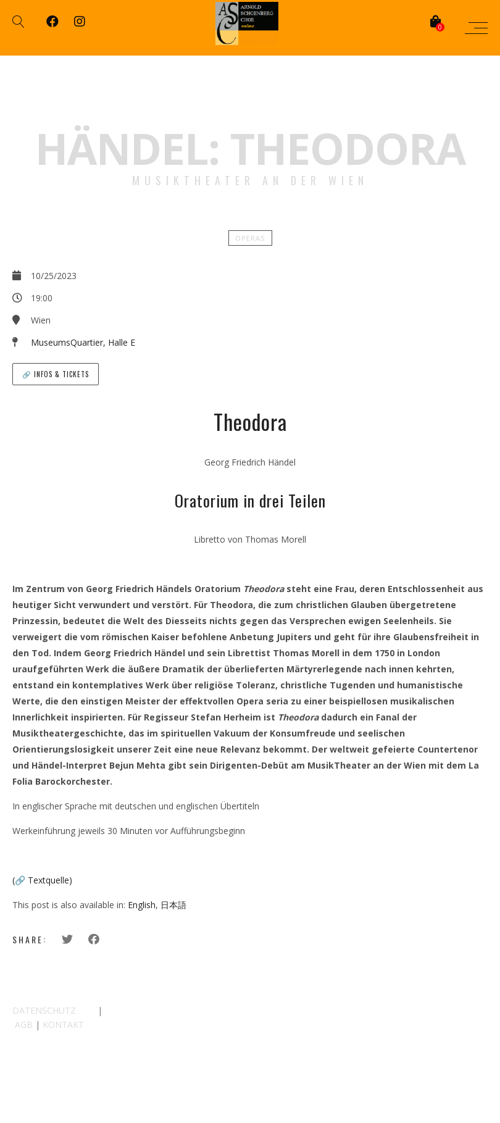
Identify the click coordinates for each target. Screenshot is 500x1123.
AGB (24, 1024)
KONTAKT (63, 1024)
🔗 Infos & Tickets (55, 374)
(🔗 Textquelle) (42, 880)
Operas (250, 238)
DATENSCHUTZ (44, 1010)
